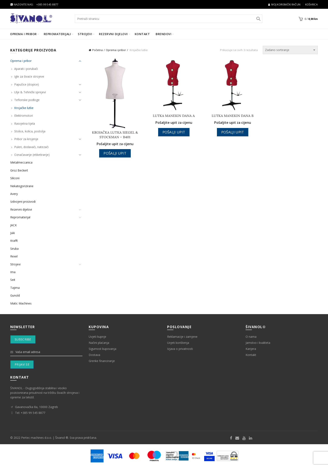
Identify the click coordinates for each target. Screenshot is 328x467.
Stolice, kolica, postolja (29, 131)
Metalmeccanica (21, 162)
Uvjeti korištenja (178, 343)
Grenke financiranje (102, 361)
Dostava (94, 355)
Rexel (14, 256)
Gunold (15, 295)
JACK (13, 225)
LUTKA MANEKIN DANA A (174, 116)
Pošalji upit (115, 153)
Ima (12, 272)
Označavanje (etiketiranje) (32, 155)
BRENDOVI (163, 34)
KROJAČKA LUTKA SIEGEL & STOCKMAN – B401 (115, 134)
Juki (12, 233)
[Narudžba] (290, 50)
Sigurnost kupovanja (102, 349)
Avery (14, 194)
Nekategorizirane (21, 186)
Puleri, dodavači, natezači (31, 147)
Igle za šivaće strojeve (29, 76)
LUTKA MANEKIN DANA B (233, 116)
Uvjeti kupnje (97, 337)
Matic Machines (21, 303)
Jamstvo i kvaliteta (258, 343)
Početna (97, 50)
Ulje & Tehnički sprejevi (30, 92)
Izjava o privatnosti (180, 349)
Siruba (14, 249)
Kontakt (142, 34)
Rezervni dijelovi (113, 34)
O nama (251, 337)
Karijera (251, 349)
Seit (12, 280)
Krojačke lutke (23, 108)
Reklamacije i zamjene (182, 337)
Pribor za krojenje (26, 139)
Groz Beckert (19, 170)
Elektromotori (23, 116)
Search (258, 19)
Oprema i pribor (23, 34)
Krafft (14, 241)
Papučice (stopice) (26, 84)
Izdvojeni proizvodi (23, 201)
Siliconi (14, 178)
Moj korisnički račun (284, 4)
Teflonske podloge (27, 100)
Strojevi (85, 34)
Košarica (311, 4)
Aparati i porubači (26, 69)
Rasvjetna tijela (24, 123)
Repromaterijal (20, 217)
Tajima (15, 288)
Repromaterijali (57, 34)
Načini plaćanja (99, 343)
